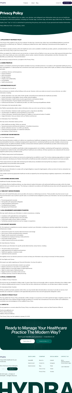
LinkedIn (52, 360)
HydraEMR (30, 360)
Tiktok (51, 366)
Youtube (52, 371)
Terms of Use (42, 368)
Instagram (52, 363)
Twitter (51, 368)
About (33, 3)
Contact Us (58, 3)
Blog (37, 3)
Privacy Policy (42, 371)
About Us (41, 360)
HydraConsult (31, 363)
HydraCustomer (31, 366)
